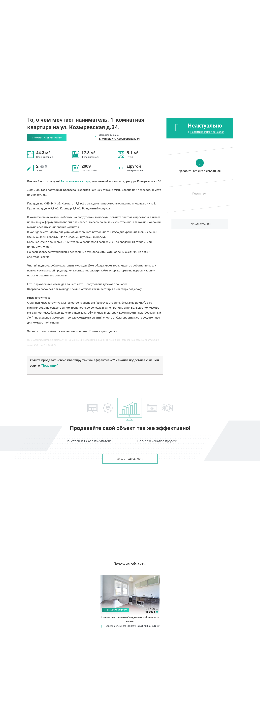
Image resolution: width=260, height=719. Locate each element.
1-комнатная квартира (76, 181)
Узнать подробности (130, 459)
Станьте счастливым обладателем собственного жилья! (130, 619)
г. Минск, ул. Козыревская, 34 (119, 138)
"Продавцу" (49, 365)
